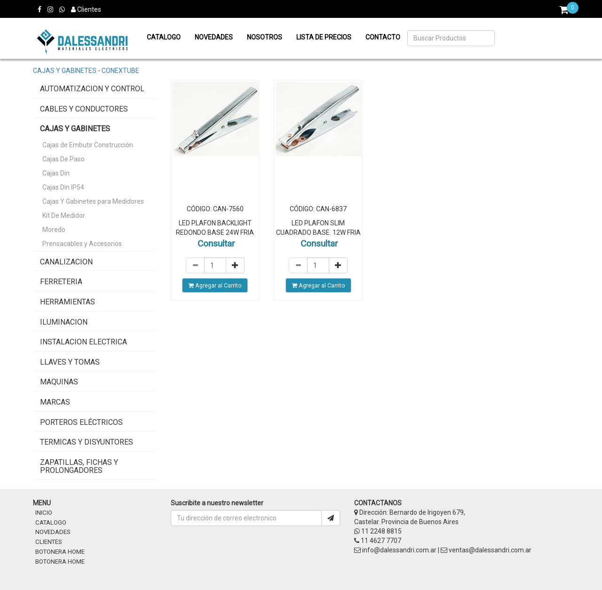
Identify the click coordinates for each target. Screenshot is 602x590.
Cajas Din (56, 173)
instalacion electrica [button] (83, 341)
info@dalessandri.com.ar (399, 550)
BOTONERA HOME (60, 551)
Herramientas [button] (67, 301)
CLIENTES (48, 541)
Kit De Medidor (63, 215)
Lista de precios (323, 37)
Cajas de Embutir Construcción (87, 145)
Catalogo (164, 37)
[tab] (95, 89)
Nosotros (264, 37)
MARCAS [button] (55, 402)
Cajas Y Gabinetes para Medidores (93, 201)
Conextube (120, 70)
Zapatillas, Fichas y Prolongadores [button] (79, 466)
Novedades (214, 37)
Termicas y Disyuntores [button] (86, 442)
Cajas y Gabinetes (64, 70)
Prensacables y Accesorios (82, 243)
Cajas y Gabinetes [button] (75, 128)
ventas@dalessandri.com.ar (490, 550)
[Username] (246, 518)
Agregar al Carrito (215, 285)
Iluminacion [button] (63, 322)
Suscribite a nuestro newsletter (217, 503)
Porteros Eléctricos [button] (81, 422)
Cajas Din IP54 (63, 187)
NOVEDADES (53, 531)
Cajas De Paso (63, 159)
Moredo (53, 229)
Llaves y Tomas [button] (70, 362)
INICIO (43, 512)
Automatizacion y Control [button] (92, 88)
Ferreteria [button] (61, 281)
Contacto (382, 37)
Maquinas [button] (59, 381)
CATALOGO (50, 522)
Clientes (86, 9)
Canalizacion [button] (66, 261)
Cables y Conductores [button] (84, 108)
